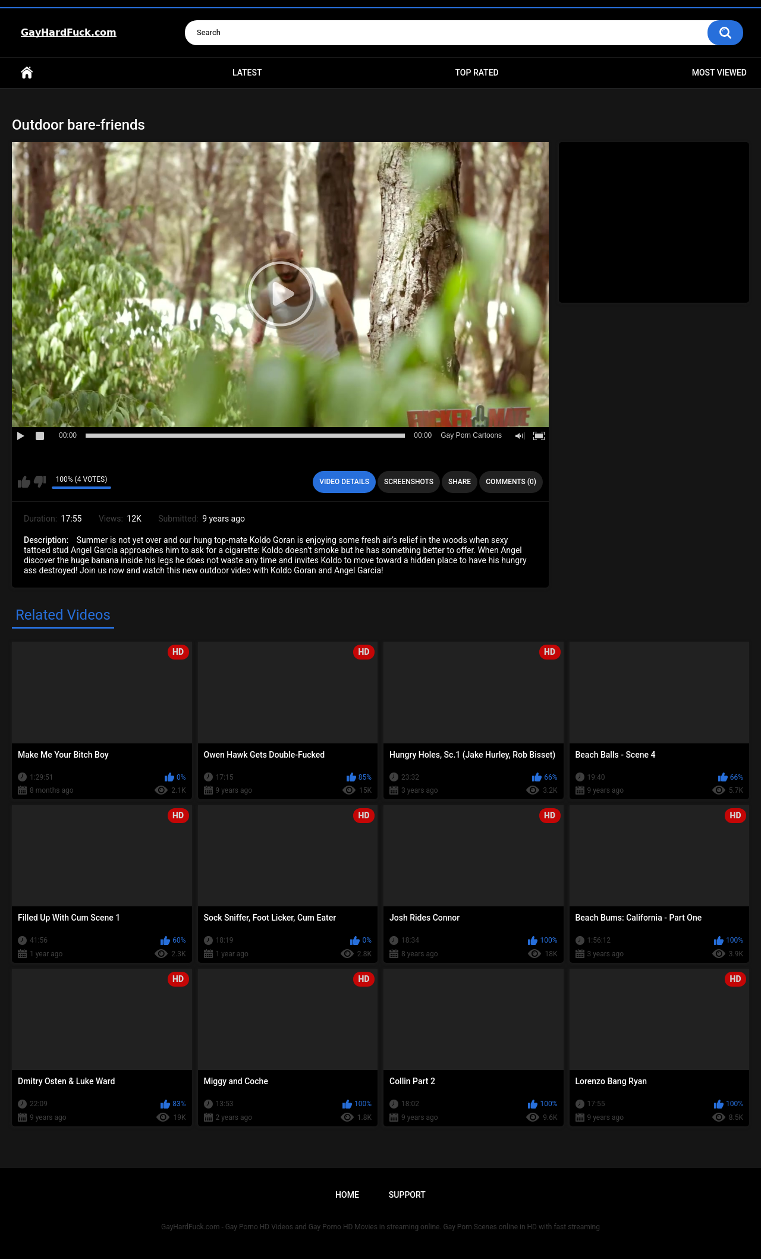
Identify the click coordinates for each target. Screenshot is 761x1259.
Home (27, 73)
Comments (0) (511, 482)
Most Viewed (719, 72)
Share (459, 482)
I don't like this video (39, 482)
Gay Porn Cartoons (471, 435)
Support (407, 1195)
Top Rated (476, 72)
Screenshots (408, 482)
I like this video (24, 482)
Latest (247, 72)
